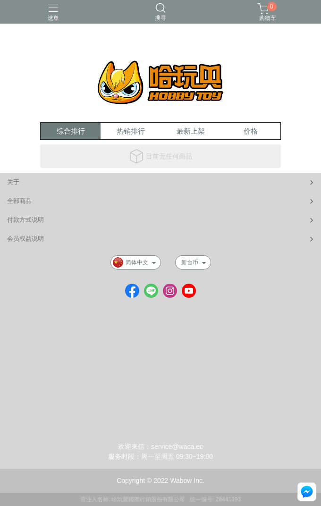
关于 (13, 182)
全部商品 (19, 200)
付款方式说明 (25, 219)
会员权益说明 (25, 238)
